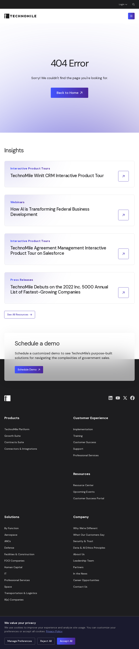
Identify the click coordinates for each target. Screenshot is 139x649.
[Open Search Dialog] (133, 4)
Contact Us (80, 586)
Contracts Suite (14, 442)
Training (78, 435)
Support (78, 448)
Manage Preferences (19, 641)
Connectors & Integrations (20, 448)
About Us (79, 554)
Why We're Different (85, 528)
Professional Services (17, 580)
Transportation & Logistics (20, 593)
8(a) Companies (14, 599)
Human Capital (13, 567)
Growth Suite (12, 435)
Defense (9, 547)
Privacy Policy (54, 631)
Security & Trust (83, 541)
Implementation (83, 429)
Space (8, 586)
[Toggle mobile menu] (131, 16)
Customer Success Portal (88, 498)
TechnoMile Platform (16, 429)
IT (5, 573)
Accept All (66, 641)
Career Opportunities (86, 580)
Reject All (46, 641)
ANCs (7, 541)
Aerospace (10, 534)
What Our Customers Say (88, 534)
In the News (80, 573)
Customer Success (84, 442)
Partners (78, 567)
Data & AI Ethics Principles (89, 547)
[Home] (20, 16)
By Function (11, 528)
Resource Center (83, 485)
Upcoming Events (84, 491)
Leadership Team (83, 560)
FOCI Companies (14, 560)
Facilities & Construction (19, 554)
